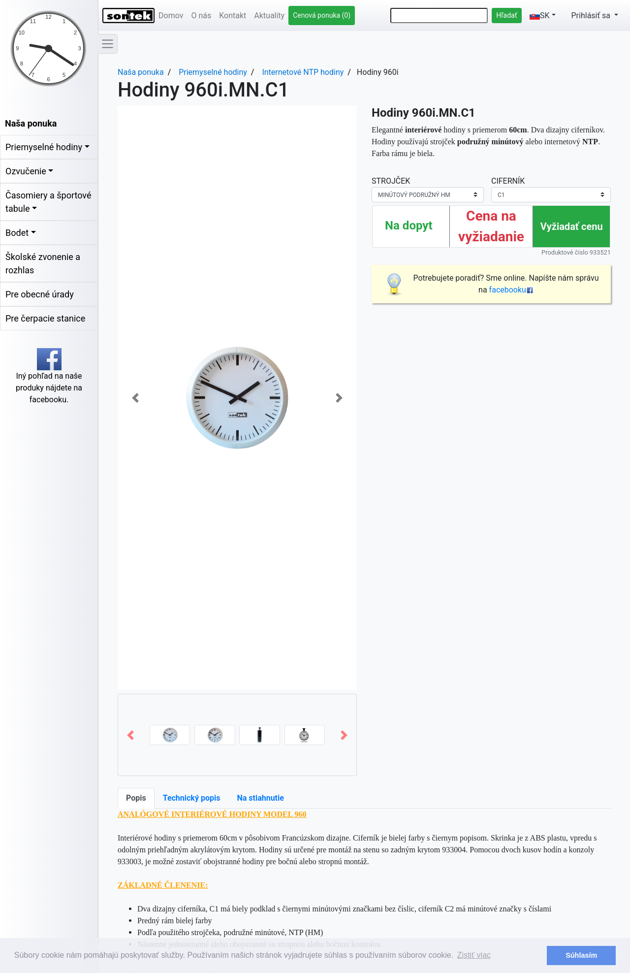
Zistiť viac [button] (474, 955)
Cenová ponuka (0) (321, 15)
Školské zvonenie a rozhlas (42, 263)
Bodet (17, 232)
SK (540, 15)
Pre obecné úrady (39, 294)
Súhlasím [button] (581, 955)
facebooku (511, 289)
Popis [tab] (136, 798)
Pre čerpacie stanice (45, 318)
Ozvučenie (25, 171)
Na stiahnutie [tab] (260, 798)
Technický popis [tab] (191, 798)
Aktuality (269, 15)
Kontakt (232, 15)
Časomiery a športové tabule (48, 202)
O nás (201, 15)
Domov (170, 15)
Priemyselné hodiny (43, 147)
